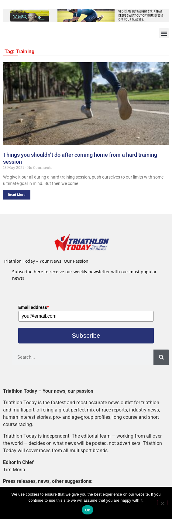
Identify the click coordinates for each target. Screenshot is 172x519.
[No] (162, 502)
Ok (87, 510)
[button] (164, 33)
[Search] (161, 357)
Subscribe (86, 335)
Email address (33, 307)
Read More (17, 194)
